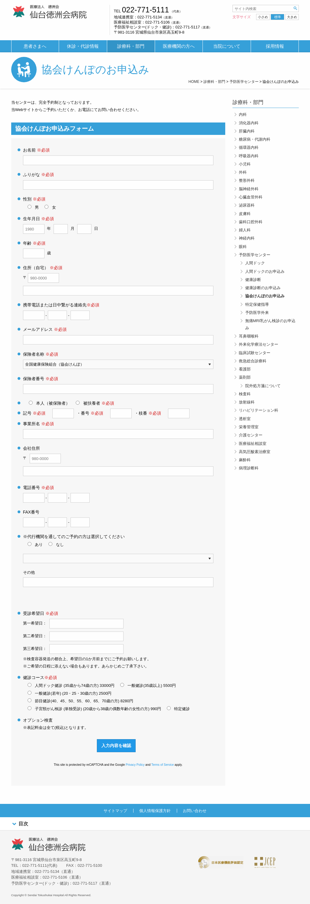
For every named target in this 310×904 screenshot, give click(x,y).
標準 (277, 17)
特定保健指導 (257, 304)
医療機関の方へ (179, 46)
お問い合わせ (194, 811)
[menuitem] (35, 46)
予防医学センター (254, 255)
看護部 (245, 369)
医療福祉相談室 (252, 443)
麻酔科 (245, 460)
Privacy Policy (135, 764)
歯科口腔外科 (250, 222)
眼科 (243, 246)
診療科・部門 (130, 46)
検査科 (245, 394)
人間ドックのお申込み (265, 271)
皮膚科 (245, 213)
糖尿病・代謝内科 (254, 139)
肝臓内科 (247, 131)
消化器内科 (249, 123)
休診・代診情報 (83, 46)
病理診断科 (249, 468)
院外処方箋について (263, 385)
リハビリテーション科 (258, 410)
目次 (19, 824)
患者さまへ (35, 46)
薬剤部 (245, 377)
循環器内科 (249, 147)
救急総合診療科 (252, 361)
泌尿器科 (247, 205)
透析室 (245, 418)
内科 (243, 114)
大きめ (292, 17)
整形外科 (247, 180)
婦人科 (245, 230)
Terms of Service (162, 764)
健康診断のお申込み (263, 288)
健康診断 (253, 279)
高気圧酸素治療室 (254, 451)
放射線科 (247, 402)
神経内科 (247, 238)
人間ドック (255, 263)
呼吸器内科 (249, 156)
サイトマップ (115, 811)
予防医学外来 (257, 312)
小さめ (263, 17)
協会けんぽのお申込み (265, 296)
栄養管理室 (249, 427)
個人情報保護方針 (155, 811)
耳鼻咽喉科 (249, 336)
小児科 (245, 164)
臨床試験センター (254, 353)
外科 (243, 172)
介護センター (250, 435)
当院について (226, 46)
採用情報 (275, 46)
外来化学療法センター (258, 344)
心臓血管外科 (250, 197)
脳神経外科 (249, 189)
